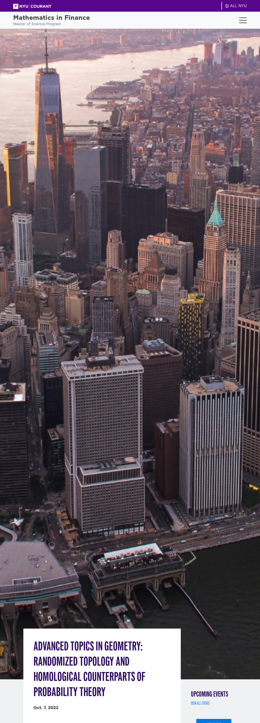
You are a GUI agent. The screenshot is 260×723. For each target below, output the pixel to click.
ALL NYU (236, 5)
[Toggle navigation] (243, 20)
